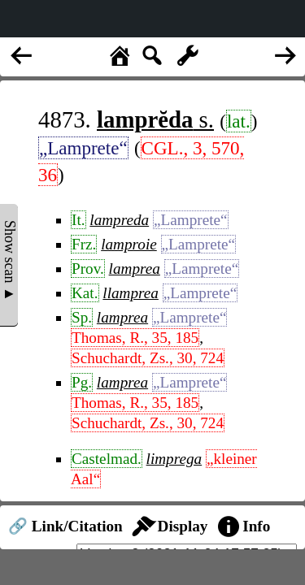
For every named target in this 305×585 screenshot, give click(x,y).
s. (155, 119)
